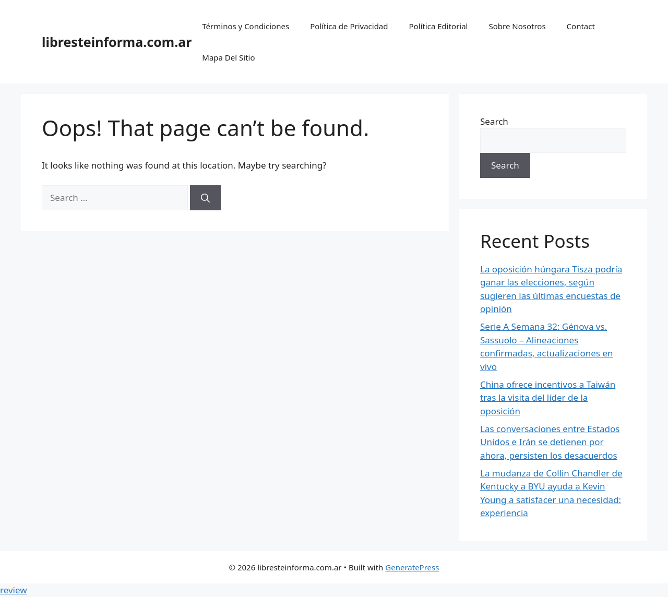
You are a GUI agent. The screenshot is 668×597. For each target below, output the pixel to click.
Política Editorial (438, 26)
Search (494, 121)
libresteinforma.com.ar (117, 42)
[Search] (205, 197)
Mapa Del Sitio (228, 57)
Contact (581, 26)
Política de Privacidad (349, 26)
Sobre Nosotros (516, 26)
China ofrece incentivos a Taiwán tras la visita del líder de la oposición (547, 397)
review (13, 590)
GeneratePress (412, 567)
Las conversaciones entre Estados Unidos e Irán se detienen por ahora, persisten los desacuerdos (549, 442)
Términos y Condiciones (245, 26)
